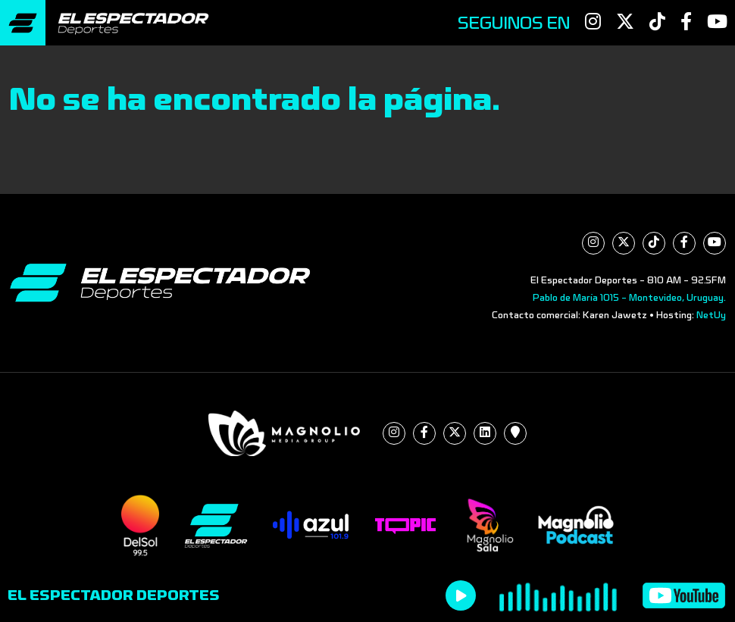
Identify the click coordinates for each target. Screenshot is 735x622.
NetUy (711, 315)
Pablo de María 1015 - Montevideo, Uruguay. (629, 297)
